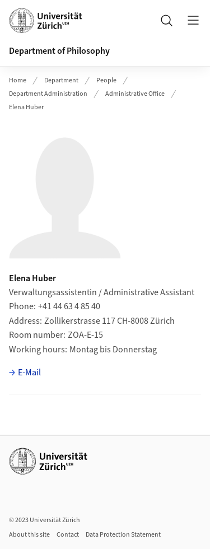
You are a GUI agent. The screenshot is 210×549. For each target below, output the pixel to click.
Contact (68, 534)
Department (61, 80)
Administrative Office (135, 94)
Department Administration (48, 94)
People (106, 80)
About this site (29, 534)
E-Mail (29, 372)
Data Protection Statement (123, 534)
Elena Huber (26, 107)
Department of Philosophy (59, 51)
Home (17, 80)
